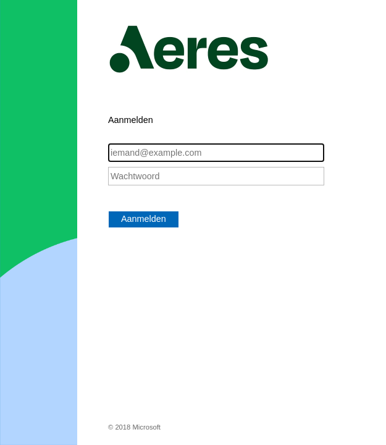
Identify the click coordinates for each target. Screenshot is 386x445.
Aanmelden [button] (143, 219)
